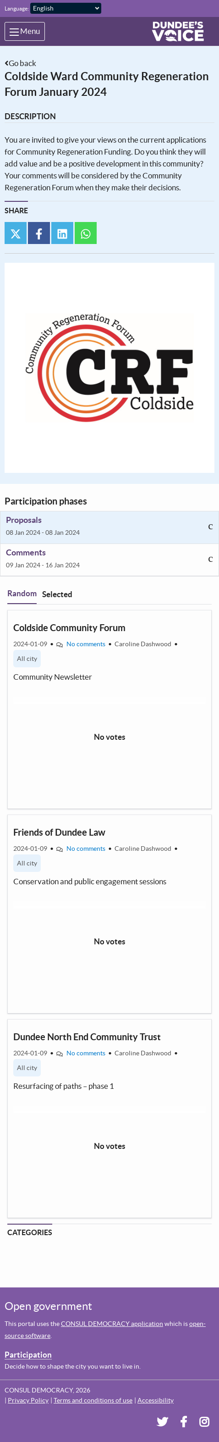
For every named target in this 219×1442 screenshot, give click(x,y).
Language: (17, 8)
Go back (22, 63)
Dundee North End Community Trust (87, 1037)
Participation (28, 1354)
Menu (25, 31)
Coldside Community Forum (69, 627)
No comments (85, 644)
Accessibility (155, 1400)
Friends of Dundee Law (59, 832)
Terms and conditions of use (93, 1400)
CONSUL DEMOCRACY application (112, 1323)
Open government (48, 1306)
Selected (57, 594)
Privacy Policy (28, 1400)
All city (27, 658)
